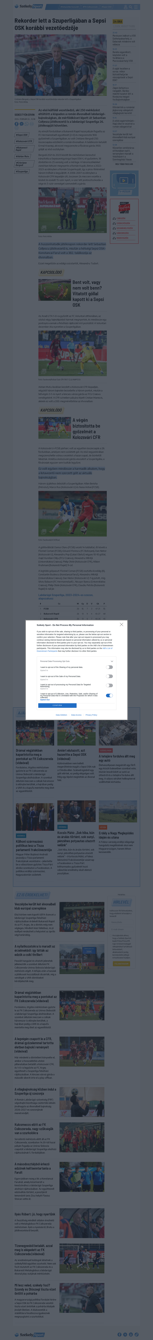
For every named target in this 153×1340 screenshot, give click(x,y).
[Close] (122, 625)
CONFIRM (57, 705)
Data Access (76, 715)
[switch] (109, 667)
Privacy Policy (91, 715)
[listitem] (76, 661)
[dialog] (77, 670)
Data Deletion (61, 715)
